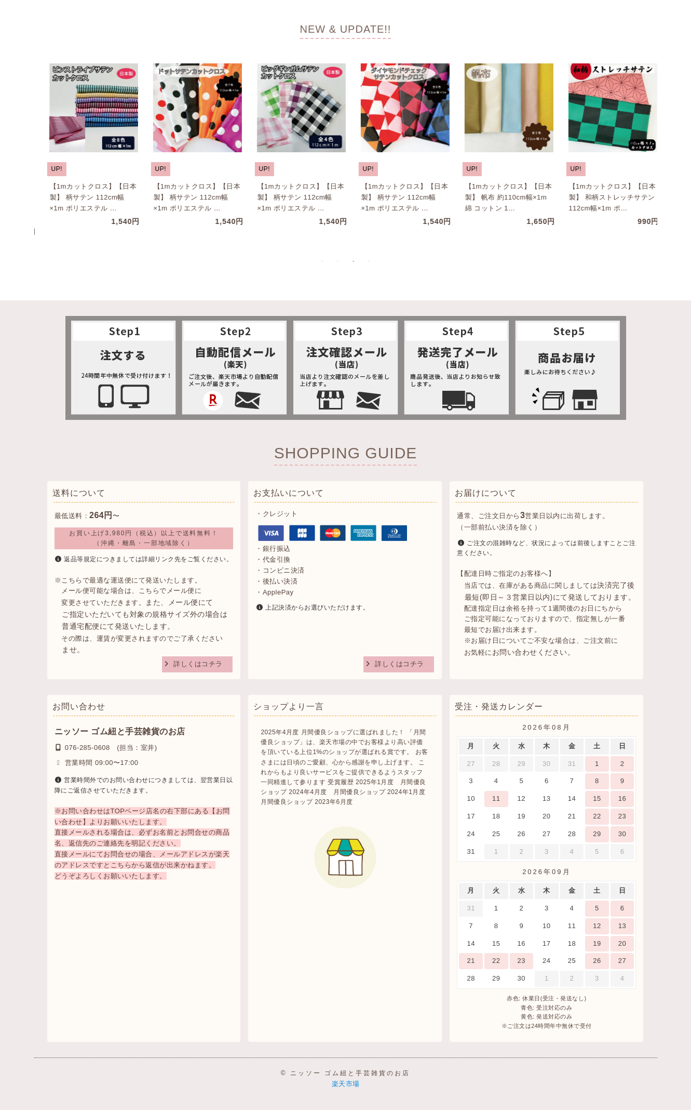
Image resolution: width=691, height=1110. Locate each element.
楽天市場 (346, 1084)
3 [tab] (353, 261)
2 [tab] (338, 261)
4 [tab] (369, 261)
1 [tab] (322, 261)
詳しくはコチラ (198, 664)
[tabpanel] (83, 145)
